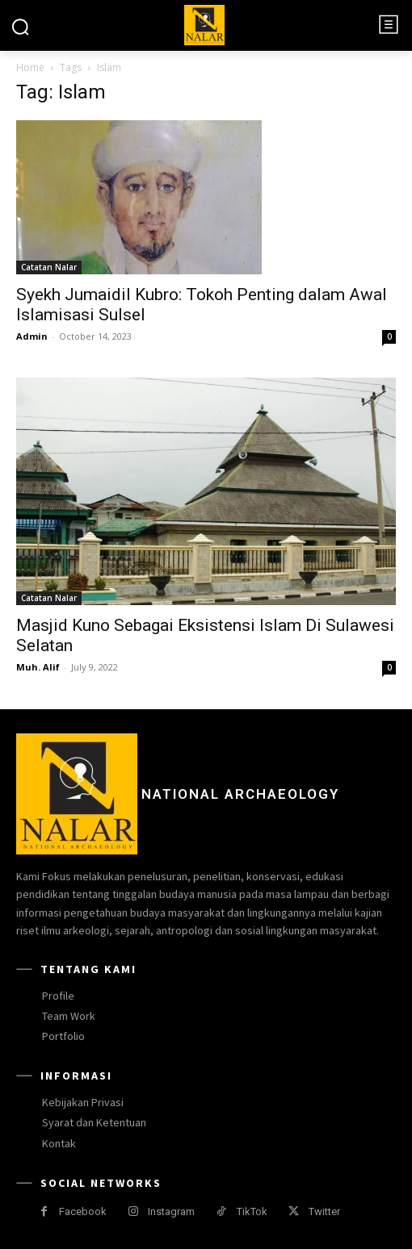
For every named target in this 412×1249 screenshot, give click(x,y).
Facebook (83, 1211)
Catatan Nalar (49, 267)
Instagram (171, 1211)
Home (30, 67)
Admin (32, 336)
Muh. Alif (38, 667)
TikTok (252, 1211)
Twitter (324, 1211)
